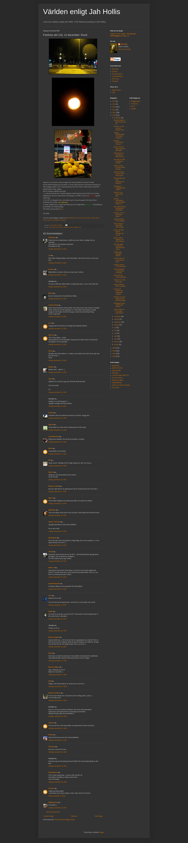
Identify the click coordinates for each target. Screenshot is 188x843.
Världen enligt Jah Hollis (81, 12)
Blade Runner (116, 90)
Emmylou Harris (117, 74)
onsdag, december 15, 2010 (57, 808)
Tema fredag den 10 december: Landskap (119, 270)
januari (116, 344)
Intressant (134, 104)
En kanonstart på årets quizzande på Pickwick (119, 180)
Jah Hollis (124, 44)
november (117, 316)
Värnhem (63, 220)
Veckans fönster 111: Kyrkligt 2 (119, 220)
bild (51, 227)
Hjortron (51, 335)
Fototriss (88, 218)
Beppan (51, 367)
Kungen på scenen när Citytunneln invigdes (118, 291)
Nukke (50, 611)
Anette (50, 552)
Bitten (50, 293)
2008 (114, 351)
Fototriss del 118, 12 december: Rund (119, 260)
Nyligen (133, 109)
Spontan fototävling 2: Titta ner (119, 142)
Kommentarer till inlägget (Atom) (64, 819)
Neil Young (115, 79)
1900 (113, 92)
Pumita (50, 413)
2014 (114, 104)
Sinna (50, 351)
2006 (114, 356)
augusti (116, 325)
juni (115, 330)
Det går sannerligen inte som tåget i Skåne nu (119, 201)
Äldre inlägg (98, 816)
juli (115, 327)
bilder (53, 227)
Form (45, 220)
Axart (50, 379)
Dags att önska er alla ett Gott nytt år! (120, 122)
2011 (114, 112)
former (58, 227)
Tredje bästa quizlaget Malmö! (118, 253)
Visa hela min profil (124, 49)
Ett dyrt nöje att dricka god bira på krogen (119, 148)
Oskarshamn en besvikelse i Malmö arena (119, 154)
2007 (114, 353)
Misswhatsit (52, 538)
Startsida (74, 816)
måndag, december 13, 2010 (57, 661)
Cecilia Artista (53, 305)
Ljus (48, 220)
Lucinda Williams (117, 76)
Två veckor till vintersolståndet (120, 276)
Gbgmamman (53, 802)
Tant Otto (51, 746)
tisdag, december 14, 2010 (56, 796)
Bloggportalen (135, 101)
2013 (114, 107)
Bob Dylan (115, 69)
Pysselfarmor (53, 772)
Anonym (51, 788)
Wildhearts (52, 510)
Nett (49, 681)
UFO (52, 220)
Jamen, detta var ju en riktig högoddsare (119, 311)
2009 (114, 348)
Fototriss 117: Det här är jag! (119, 280)
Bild (68, 218)
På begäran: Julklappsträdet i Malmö (119, 188)
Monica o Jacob (53, 486)
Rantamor (51, 237)
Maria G (51, 472)
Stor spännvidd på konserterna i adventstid (119, 208)
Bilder (72, 218)
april (115, 336)
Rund (93, 218)
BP (49, 460)
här (62, 209)
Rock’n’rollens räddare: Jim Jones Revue (119, 239)
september (117, 322)
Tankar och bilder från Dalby (121, 385)
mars (116, 339)
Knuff (133, 106)
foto (61, 227)
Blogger (101, 832)
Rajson (50, 424)
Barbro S (51, 567)
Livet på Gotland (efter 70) (120, 375)
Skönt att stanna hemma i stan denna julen (119, 173)
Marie (50, 448)
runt (80, 227)
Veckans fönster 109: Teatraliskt (119, 285)
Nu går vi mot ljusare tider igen (118, 194)
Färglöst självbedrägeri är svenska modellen (119, 135)
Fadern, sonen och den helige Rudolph (119, 167)
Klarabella (115, 373)
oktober (116, 319)
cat (49, 255)
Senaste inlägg (48, 816)
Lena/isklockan (53, 436)
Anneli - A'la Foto (54, 522)
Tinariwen (115, 81)
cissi (50, 323)
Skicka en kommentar (53, 812)
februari (116, 341)
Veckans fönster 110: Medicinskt (120, 265)
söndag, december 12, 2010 (57, 249)
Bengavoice (116, 365)
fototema (65, 227)
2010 (114, 115)
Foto (76, 218)
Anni (50, 595)
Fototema (81, 218)
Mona (50, 653)
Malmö (57, 220)
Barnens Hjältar (53, 637)
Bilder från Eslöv (117, 368)
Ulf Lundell (115, 387)
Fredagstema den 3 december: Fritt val (119, 305)
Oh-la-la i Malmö (117, 378)
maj (115, 333)
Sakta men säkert (117, 380)
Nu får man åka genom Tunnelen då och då (119, 232)
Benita (50, 735)
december (117, 118)
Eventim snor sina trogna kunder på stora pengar (120, 298)
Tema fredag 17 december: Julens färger (119, 225)
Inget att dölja (116, 370)
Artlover (51, 723)
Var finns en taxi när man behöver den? (119, 128)
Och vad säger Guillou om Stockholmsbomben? (119, 246)
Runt (97, 218)
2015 (114, 101)
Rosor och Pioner (54, 693)
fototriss (71, 227)
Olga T (50, 498)
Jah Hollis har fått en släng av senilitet (119, 161)
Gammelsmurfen (54, 583)
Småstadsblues (117, 382)
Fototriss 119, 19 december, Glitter (119, 214)
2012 (114, 110)
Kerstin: (51, 269)
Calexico (115, 71)
